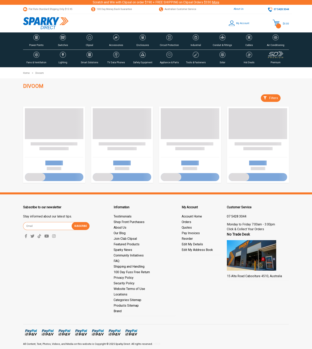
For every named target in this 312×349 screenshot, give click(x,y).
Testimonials (123, 216)
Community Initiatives (129, 255)
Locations (120, 294)
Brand (118, 311)
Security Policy (124, 283)
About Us (239, 9)
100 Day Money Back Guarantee (111, 9)
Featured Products (126, 244)
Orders (186, 222)
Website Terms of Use (129, 289)
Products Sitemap (126, 305)
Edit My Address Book (197, 250)
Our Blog (120, 233)
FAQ (116, 261)
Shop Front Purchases (129, 222)
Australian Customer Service (177, 9)
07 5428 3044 (236, 216)
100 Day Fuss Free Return (132, 272)
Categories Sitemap (127, 300)
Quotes (187, 227)
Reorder (187, 239)
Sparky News (123, 250)
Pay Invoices (191, 233)
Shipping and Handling (129, 266)
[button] (236, 23)
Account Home (192, 216)
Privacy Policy (124, 278)
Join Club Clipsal (125, 239)
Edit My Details (192, 244)
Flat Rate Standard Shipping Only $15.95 (47, 9)
